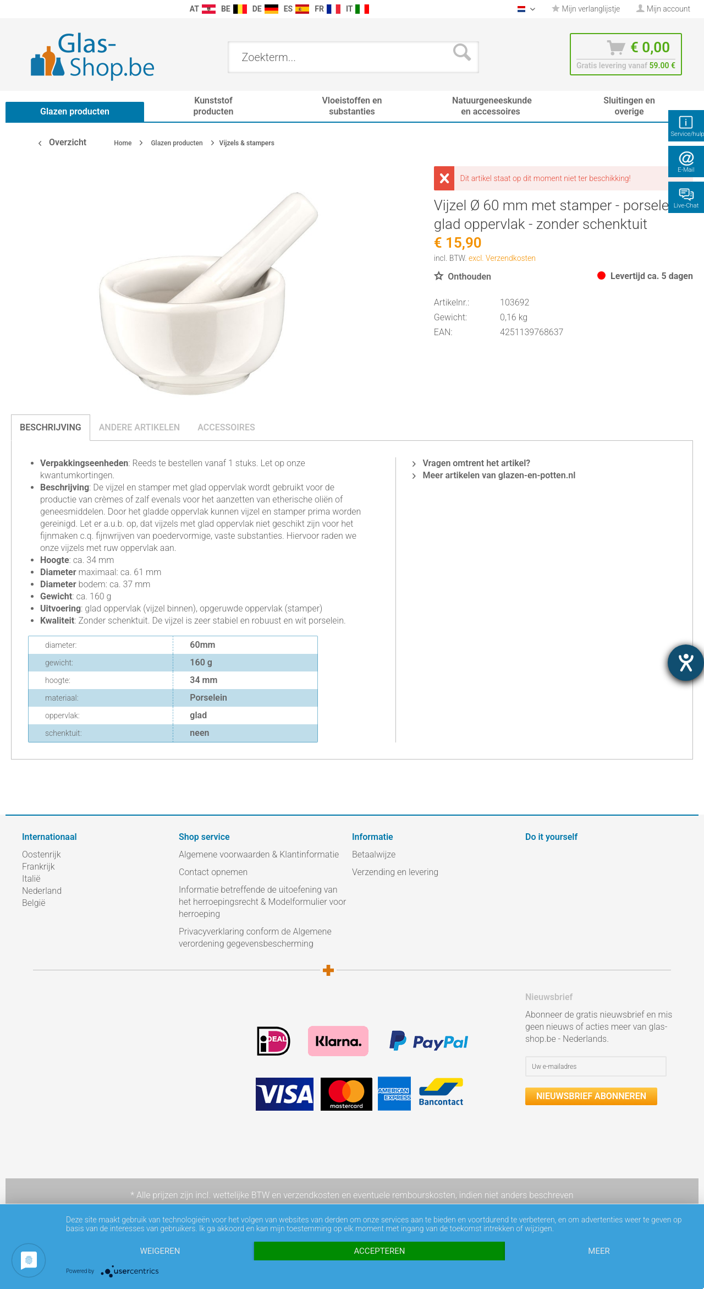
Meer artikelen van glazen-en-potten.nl (494, 475)
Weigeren (160, 1251)
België (33, 903)
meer (598, 1251)
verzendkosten (311, 1195)
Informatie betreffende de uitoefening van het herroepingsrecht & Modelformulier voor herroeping (262, 901)
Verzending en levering (395, 872)
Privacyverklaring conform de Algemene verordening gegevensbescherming (255, 937)
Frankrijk (38, 866)
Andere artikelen (139, 427)
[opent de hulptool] (686, 662)
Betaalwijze (373, 854)
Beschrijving (50, 427)
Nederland (42, 891)
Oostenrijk (41, 854)
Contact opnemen (213, 872)
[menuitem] (28, 9)
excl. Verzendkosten (502, 258)
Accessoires (226, 427)
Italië (31, 878)
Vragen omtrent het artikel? (471, 463)
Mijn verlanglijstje (586, 8)
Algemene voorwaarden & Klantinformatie (259, 854)
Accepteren (379, 1251)
